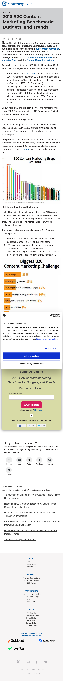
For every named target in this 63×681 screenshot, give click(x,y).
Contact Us (31, 613)
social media (32, 73)
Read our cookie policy (46, 339)
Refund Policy (31, 618)
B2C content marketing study (37, 57)
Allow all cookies (31, 356)
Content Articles (12, 486)
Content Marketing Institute (40, 60)
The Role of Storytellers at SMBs (20, 539)
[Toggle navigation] (58, 4)
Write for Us (31, 599)
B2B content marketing (47, 49)
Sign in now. (38, 410)
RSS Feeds (31, 564)
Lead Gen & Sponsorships (31, 594)
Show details (50, 348)
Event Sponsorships (31, 597)
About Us (31, 562)
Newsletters (31, 567)
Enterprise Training (31, 580)
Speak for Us (31, 602)
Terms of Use (31, 620)
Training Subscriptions (31, 578)
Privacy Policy (31, 623)
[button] (22, 425)
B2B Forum (31, 583)
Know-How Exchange (32, 615)
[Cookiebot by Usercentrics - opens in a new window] (49, 315)
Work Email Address (15, 393)
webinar (26, 149)
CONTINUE (31, 404)
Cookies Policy (31, 625)
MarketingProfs (10, 60)
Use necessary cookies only (31, 364)
